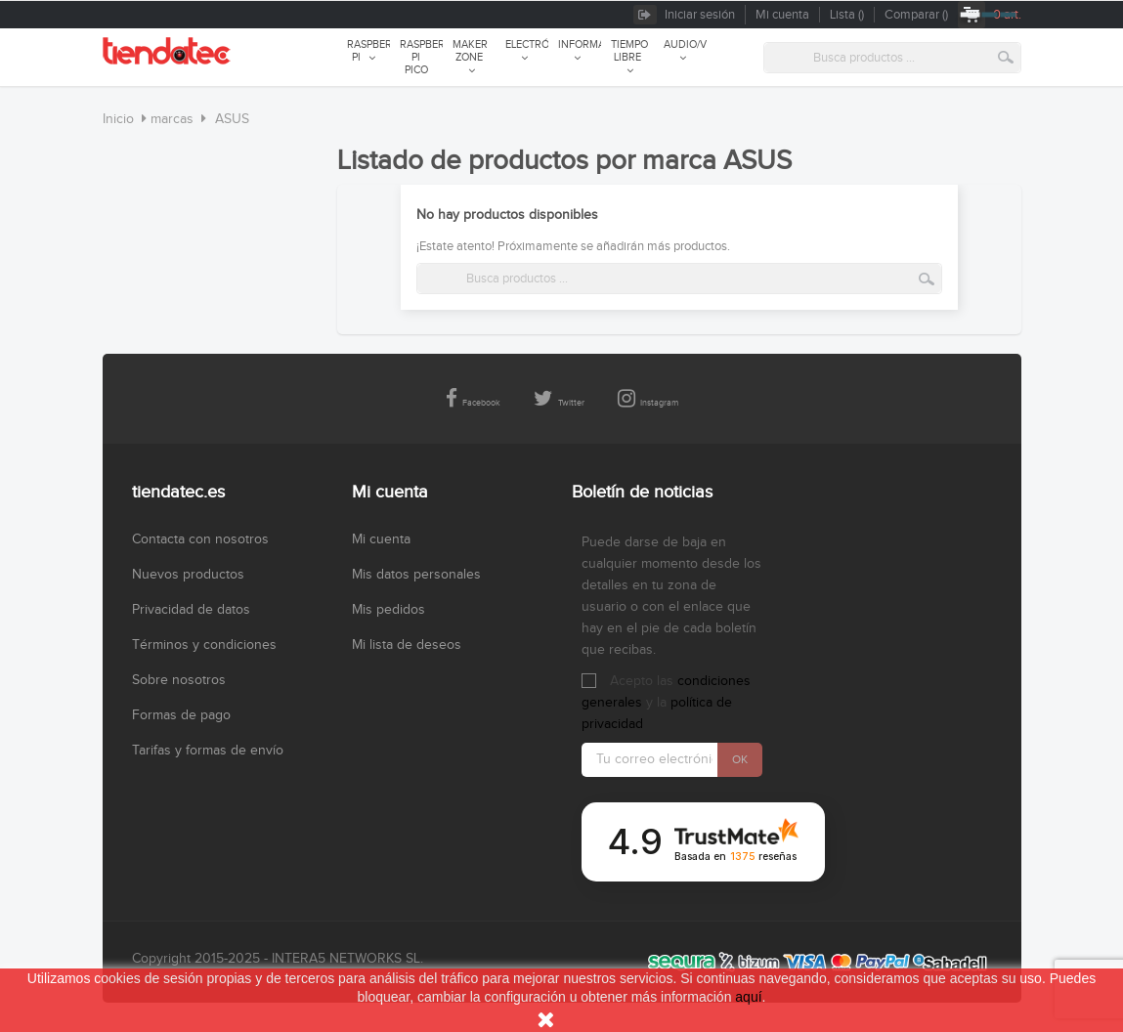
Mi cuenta (381, 539)
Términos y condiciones (204, 645)
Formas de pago (181, 715)
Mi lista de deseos (406, 645)
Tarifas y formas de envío (207, 750)
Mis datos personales (416, 574)
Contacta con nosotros (200, 539)
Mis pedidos (388, 610)
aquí (748, 997)
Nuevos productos (188, 574)
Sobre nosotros (179, 680)
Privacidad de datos (191, 610)
